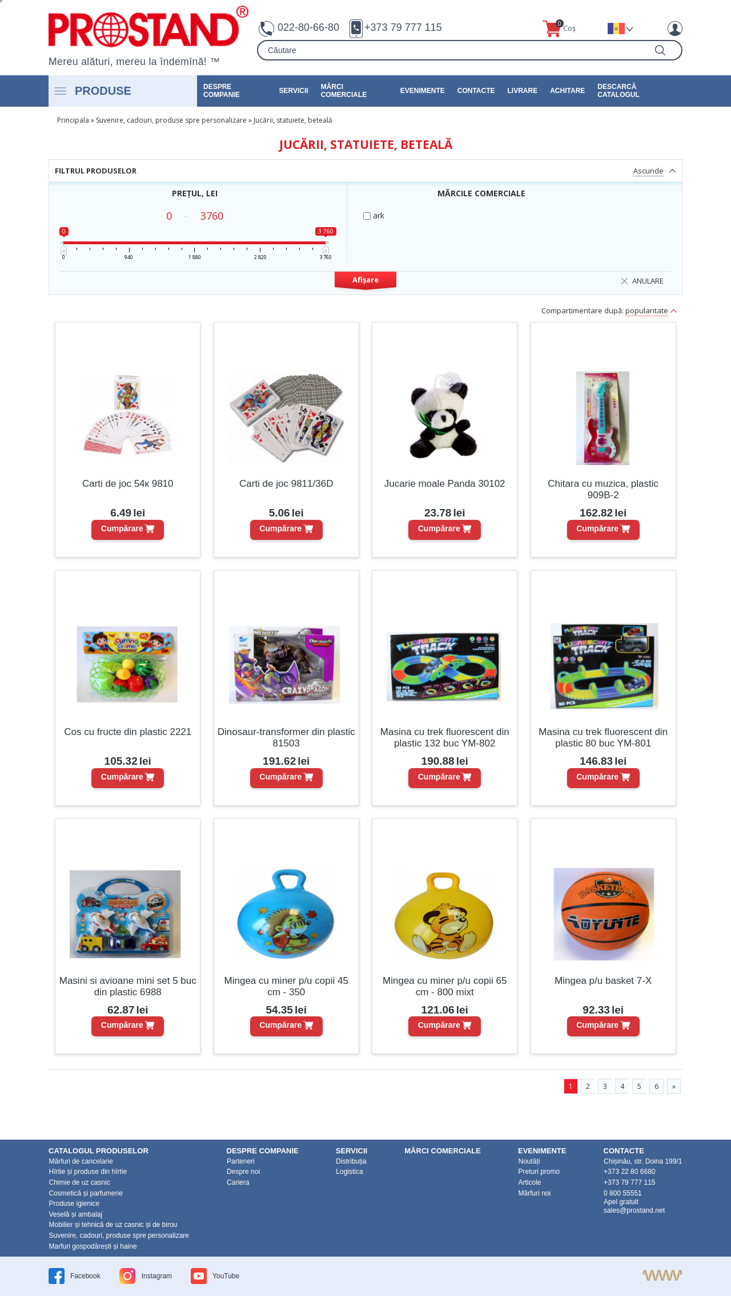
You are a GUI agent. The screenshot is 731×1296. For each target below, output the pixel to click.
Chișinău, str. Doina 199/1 (643, 1161)
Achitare (567, 91)
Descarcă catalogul (618, 91)
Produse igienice (74, 1204)
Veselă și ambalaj (75, 1214)
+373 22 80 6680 (629, 1172)
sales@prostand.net (634, 1210)
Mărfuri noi (534, 1193)
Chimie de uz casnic (79, 1182)
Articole (529, 1182)
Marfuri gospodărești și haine (93, 1246)
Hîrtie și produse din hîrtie (88, 1172)
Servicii (293, 91)
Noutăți (529, 1161)
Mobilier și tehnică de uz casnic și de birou (113, 1225)
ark (373, 215)
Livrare (523, 91)
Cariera (238, 1182)
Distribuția (351, 1161)
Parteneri (241, 1161)
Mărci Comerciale (344, 91)
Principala (73, 120)
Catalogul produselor (98, 1150)
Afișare (365, 279)
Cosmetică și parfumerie (86, 1193)
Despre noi (243, 1172)
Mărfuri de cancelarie (81, 1161)
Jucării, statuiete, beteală (293, 120)
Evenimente (422, 91)
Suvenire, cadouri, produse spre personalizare (171, 120)
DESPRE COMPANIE (221, 91)
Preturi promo (539, 1172)
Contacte (476, 91)
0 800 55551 (623, 1193)
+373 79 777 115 (403, 27)
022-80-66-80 (308, 27)
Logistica (349, 1172)
